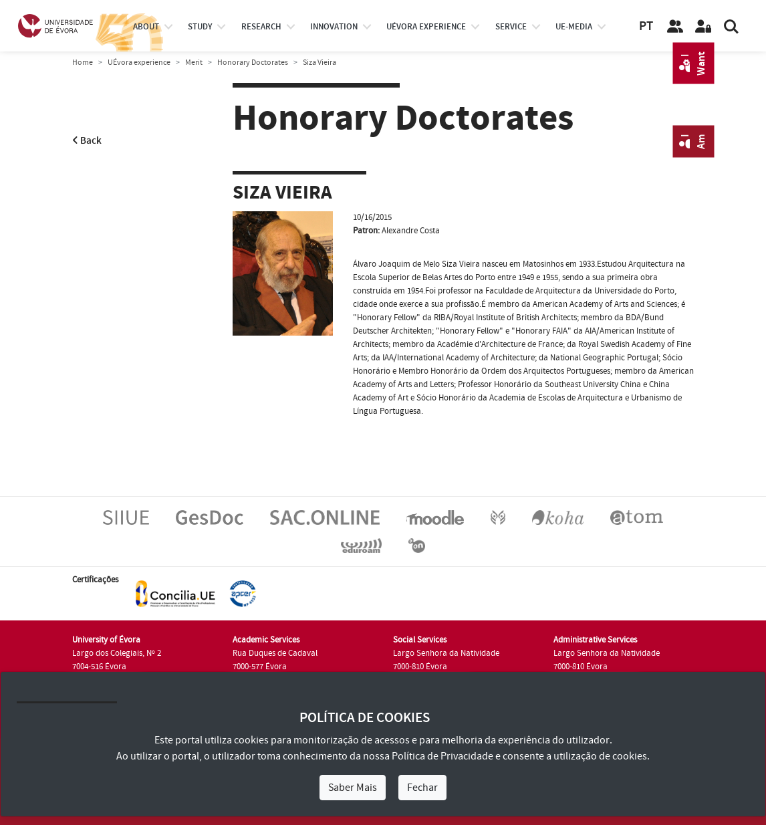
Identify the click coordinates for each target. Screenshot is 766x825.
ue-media (573, 27)
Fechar (422, 787)
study (200, 27)
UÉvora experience (426, 27)
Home (82, 62)
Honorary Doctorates (252, 62)
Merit (194, 62)
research (261, 27)
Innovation (334, 27)
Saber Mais (352, 787)
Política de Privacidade (442, 756)
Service (511, 27)
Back (87, 140)
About (146, 27)
